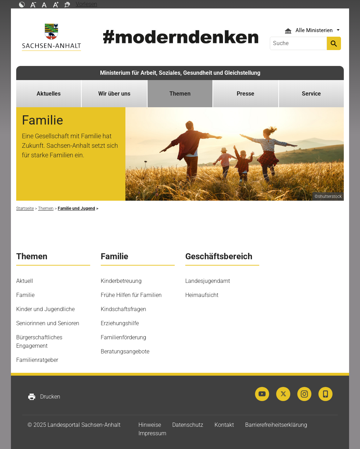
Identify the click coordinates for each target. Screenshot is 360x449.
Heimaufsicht (201, 295)
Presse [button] (245, 93)
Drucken (43, 397)
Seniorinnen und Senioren (47, 323)
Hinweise (149, 424)
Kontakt (224, 424)
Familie (25, 295)
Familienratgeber (37, 360)
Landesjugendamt (207, 281)
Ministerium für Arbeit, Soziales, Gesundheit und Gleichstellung (180, 72)
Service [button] (311, 93)
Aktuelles (49, 93)
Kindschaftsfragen (123, 309)
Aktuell (24, 281)
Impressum (152, 433)
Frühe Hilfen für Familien (131, 295)
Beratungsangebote (125, 351)
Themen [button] (180, 93)
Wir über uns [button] (114, 93)
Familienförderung (123, 337)
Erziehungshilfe (120, 323)
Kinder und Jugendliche (45, 309)
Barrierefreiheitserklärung (276, 424)
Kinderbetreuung (121, 281)
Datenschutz (187, 424)
